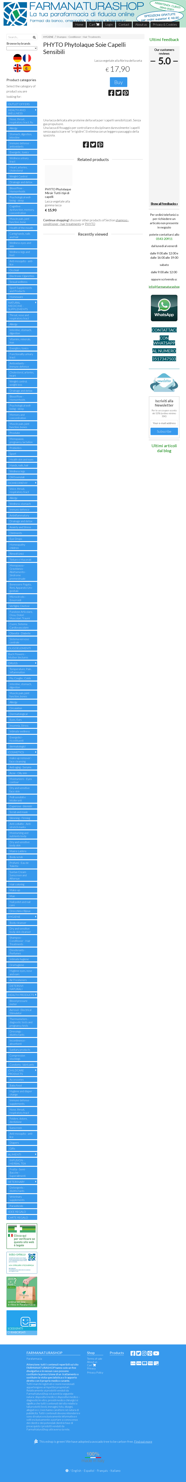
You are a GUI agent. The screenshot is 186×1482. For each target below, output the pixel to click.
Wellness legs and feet (20, 253)
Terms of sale (94, 1358)
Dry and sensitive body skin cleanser (20, 930)
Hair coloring (17, 884)
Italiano (115, 1470)
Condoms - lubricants (22, 1064)
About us (141, 24)
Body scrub (16, 856)
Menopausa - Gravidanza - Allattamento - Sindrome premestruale (18, 572)
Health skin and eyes (21, 459)
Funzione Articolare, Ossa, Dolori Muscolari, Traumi (21, 615)
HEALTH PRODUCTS (21, 994)
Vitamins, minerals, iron (20, 340)
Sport (13, 453)
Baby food (16, 1085)
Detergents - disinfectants (17, 1189)
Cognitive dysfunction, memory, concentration (22, 209)
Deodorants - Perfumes (17, 951)
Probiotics (16, 447)
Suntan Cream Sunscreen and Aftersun (18, 875)
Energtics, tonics (19, 348)
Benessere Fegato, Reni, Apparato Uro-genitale (21, 587)
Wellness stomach (20, 503)
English (76, 1470)
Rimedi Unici (17, 553)
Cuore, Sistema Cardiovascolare (19, 625)
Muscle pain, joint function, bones (19, 425)
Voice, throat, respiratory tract (19, 490)
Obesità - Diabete (20, 633)
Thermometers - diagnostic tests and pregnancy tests (21, 1022)
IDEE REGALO (17, 1211)
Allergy (13, 128)
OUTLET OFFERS (19, 104)
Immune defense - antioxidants (20, 144)
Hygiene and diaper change (21, 1092)
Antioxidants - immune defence (19, 365)
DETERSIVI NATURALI (16, 987)
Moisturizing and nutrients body (19, 834)
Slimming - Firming (20, 818)
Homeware (16, 296)
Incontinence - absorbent (18, 1042)
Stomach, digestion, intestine (21, 135)
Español (89, 1470)
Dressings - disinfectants (17, 1033)
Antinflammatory (19, 515)
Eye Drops (16, 538)
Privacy (91, 1368)
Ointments (16, 532)
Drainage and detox (21, 182)
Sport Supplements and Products (21, 289)
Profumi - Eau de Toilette (19, 864)
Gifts (12, 1148)
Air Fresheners (18, 980)
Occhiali (14, 270)
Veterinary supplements (17, 1198)
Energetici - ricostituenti (17, 739)
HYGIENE (48, 36)
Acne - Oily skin (18, 773)
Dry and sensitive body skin (20, 843)
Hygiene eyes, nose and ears (21, 972)
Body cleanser (18, 922)
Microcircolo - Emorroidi (18, 598)
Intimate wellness (20, 731)
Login (109, 24)
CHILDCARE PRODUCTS (16, 1072)
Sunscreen (16, 1127)
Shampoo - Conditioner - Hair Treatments (79, 36)
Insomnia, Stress (19, 725)
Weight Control (18, 176)
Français (102, 1470)
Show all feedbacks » (164, 204)
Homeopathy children (17, 546)
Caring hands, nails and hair (20, 235)
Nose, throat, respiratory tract (19, 1111)
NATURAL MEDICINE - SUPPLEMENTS (18, 306)
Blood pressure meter (18, 1002)
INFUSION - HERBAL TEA (18, 1162)
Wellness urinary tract (19, 159)
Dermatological (18, 713)
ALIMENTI (14, 1154)
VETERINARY (16, 1181)
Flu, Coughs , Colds (20, 678)
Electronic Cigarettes (22, 276)
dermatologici (17, 746)
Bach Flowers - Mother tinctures (18, 655)
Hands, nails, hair (19, 465)
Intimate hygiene (19, 959)
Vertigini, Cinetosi (19, 605)
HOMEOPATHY (17, 482)
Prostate (15, 432)
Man (12, 896)
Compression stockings (17, 1057)
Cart (94, 24)
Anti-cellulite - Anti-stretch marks (20, 825)
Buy (118, 82)
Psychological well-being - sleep (20, 198)
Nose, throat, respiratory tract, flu (21, 120)
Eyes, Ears (16, 719)
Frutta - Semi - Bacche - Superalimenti (18, 1172)
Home (79, 24)
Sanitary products (20, 1049)
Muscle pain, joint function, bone (19, 220)
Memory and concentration (18, 416)
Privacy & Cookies (165, 24)
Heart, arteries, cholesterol (18, 169)
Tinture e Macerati (20, 559)
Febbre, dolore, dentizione (18, 1120)
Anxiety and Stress (20, 527)
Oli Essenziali (17, 477)
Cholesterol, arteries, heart (22, 374)
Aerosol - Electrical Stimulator (20, 1011)
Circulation (16, 708)
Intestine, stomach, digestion (21, 331)
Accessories (17, 1079)
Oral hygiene (17, 964)
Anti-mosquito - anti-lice (21, 262)
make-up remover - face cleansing (21, 759)
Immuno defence (19, 509)
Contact (124, 24)
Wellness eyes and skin (20, 244)
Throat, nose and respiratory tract (19, 316)
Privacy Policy (95, 1372)
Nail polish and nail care (20, 903)
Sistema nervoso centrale (19, 640)
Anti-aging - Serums (20, 767)
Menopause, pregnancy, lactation (21, 440)
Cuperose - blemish (21, 806)
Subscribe (164, 431)
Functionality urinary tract (21, 355)
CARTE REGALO (18, 1217)
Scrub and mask (19, 812)
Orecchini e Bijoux (20, 910)
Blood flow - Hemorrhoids (17, 189)
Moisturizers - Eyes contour (21, 780)
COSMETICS (16, 752)
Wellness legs (17, 471)
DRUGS (13, 663)
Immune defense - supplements (20, 1102)
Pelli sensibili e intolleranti (18, 798)
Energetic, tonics (19, 152)
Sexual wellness (18, 281)
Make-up (15, 890)
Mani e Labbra (18, 851)
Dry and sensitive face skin (20, 789)
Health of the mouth (21, 227)
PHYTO (90, 224)
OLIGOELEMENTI (19, 648)
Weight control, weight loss (18, 383)
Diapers (14, 1142)
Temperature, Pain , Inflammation (21, 670)
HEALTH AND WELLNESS (17, 111)
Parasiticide (16, 1205)
